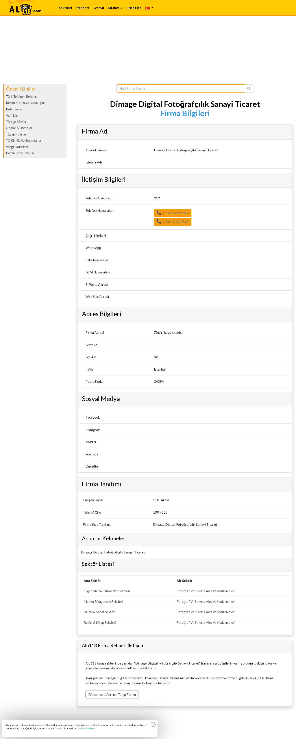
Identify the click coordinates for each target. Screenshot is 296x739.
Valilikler (12, 115)
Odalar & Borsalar (19, 128)
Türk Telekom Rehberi (21, 96)
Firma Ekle (134, 8)
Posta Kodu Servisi (20, 153)
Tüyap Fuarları (16, 134)
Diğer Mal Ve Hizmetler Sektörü (107, 591)
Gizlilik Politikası (86, 728)
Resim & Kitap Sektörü (100, 622)
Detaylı (98, 8)
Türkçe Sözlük (16, 122)
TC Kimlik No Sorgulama (23, 140)
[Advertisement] (148, 50)
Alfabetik (114, 8)
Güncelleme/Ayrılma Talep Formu (112, 694)
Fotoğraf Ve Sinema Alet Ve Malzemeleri (206, 591)
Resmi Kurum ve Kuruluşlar (25, 103)
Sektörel (65, 8)
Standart (82, 8)
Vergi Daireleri (17, 147)
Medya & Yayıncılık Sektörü (103, 601)
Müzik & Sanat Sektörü (100, 612)
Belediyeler (14, 109)
